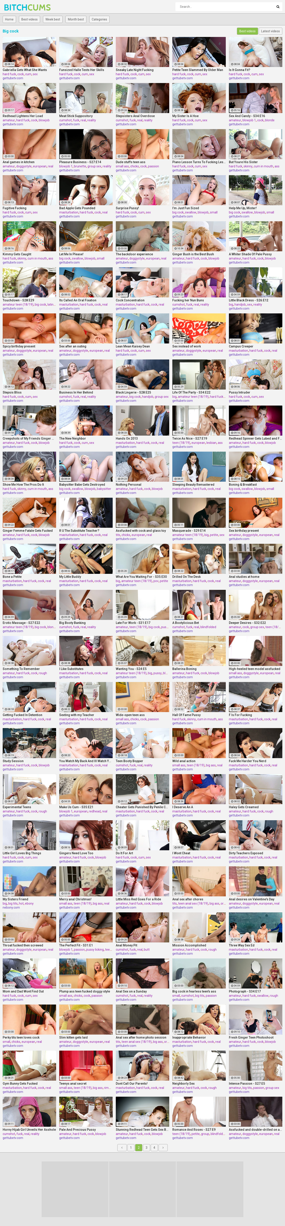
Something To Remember (21, 669)
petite (214, 535)
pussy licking (95, 949)
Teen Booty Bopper (129, 761)
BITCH (15, 7)
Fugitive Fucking (14, 208)
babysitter (104, 489)
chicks (134, 166)
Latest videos (270, 31)
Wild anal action (183, 761)
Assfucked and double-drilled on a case (255, 1129)
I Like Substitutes (71, 669)
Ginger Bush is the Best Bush (193, 254)
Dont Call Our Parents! (132, 1083)
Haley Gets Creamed (244, 807)
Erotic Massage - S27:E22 (21, 623)
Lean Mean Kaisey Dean (133, 346)
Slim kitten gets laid (73, 1037)
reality (91, 120)
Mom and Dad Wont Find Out (23, 991)
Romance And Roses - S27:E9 (194, 1129)
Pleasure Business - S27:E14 (80, 162)
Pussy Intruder (239, 392)
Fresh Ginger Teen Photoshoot (251, 1037)
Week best (52, 19)
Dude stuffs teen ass (130, 162)
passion (153, 166)
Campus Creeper (241, 346)
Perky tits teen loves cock (21, 1037)
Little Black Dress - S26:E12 (248, 300)
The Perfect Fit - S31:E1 (76, 945)
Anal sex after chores (187, 899)
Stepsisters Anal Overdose (135, 116)
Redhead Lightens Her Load (23, 116)
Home (9, 19)
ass (277, 166)
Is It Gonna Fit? (239, 70)
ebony (29, 903)
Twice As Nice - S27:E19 (189, 438)
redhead (95, 811)
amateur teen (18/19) (18, 304)
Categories (99, 19)
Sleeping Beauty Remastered (193, 484)
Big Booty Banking (72, 623)
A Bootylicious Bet (185, 623)
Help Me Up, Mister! (243, 208)
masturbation (68, 212)
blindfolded (208, 627)
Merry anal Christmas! (75, 899)
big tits (13, 903)
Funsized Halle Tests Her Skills (81, 70)
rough (43, 673)
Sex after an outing (72, 346)
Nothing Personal (128, 484)
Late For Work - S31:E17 (133, 623)
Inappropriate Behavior (189, 1037)
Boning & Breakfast (243, 484)
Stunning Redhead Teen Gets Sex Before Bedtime (142, 1129)
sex (35, 74)
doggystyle (24, 166)
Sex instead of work (186, 346)
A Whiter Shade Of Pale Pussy (250, 254)
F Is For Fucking (240, 715)
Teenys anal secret (72, 1083)
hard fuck (9, 74)
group (205, 1134)
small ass (122, 166)
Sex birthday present (244, 530)
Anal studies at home (244, 576)
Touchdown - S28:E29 (18, 300)
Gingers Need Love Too (76, 853)
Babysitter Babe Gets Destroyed (82, 484)
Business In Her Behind (76, 392)
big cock (178, 212)
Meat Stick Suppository (76, 116)
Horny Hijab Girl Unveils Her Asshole (29, 1129)
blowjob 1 (249, 120)
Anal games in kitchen (19, 162)
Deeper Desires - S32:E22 (247, 623)
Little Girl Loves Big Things (22, 853)
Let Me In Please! (71, 254)
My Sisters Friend (15, 899)
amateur (9, 120)
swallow (190, 212)
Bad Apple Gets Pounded (77, 208)
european (40, 166)
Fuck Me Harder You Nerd (247, 761)
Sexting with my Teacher (76, 715)
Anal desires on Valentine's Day (251, 899)
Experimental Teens (17, 807)
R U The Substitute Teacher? (79, 530)
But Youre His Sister (243, 162)
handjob (240, 304)
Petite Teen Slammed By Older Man (197, 70)
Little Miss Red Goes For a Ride (138, 899)
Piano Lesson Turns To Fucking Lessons (199, 162)
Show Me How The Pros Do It (23, 484)
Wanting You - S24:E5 (131, 669)
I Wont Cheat (181, 853)
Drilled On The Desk (186, 576)
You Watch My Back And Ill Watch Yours (86, 761)
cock (20, 74)
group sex (94, 166)
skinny (248, 166)
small (214, 212)
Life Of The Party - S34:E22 (191, 392)
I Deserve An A (182, 807)
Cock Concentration (130, 300)
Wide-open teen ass (130, 715)
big (231, 304)
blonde (270, 120)
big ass (211, 765)
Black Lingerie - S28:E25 (133, 392)
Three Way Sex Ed (241, 945)
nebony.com (11, 907)
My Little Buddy (70, 576)
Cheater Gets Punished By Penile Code (142, 807)
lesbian (211, 443)
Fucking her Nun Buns (188, 300)
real (83, 120)
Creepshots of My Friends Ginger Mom (29, 438)
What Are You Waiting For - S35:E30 (141, 576)
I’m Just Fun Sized (185, 208)
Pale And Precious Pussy (77, 1129)
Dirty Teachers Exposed (246, 853)
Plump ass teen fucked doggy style (84, 991)
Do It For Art (124, 853)
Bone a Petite (12, 576)
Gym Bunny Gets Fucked (20, 1083)
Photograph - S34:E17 (245, 991)
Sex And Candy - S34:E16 (247, 116)
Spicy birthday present (19, 346)
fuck (76, 120)
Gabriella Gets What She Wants (25, 70)
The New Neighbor (72, 438)
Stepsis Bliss (12, 392)
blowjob (44, 120)
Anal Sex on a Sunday (131, 991)
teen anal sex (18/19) (193, 903)
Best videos (29, 19)
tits (118, 535)
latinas (52, 304)
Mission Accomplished (189, 945)
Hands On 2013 (127, 438)
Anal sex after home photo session (141, 1037)
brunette (80, 166)
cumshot (65, 120)
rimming (110, 1088)
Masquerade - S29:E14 (189, 530)
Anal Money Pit (126, 945)
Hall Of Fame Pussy (186, 715)
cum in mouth (263, 166)
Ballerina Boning (184, 669)
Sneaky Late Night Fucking (135, 70)
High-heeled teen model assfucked (254, 669)
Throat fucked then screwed (23, 945)
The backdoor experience (134, 254)
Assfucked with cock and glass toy (141, 530)
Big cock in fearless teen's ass (194, 991)
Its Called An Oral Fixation (77, 300)
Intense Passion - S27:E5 (247, 1083)
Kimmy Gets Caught (17, 254)
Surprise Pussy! (127, 208)
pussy (157, 673)
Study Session (13, 761)
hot (21, 903)
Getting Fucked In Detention (22, 715)
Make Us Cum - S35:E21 (76, 807)
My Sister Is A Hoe (185, 116)
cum (28, 74)
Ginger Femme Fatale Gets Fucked (28, 530)
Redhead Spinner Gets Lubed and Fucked (255, 438)
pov (156, 581)
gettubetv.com (13, 78)
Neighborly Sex (183, 1083)
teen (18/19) (181, 443)
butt (147, 949)
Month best (76, 19)
